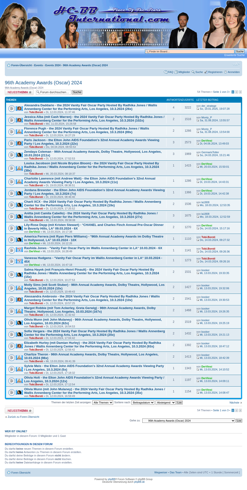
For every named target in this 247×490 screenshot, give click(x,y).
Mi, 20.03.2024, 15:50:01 (212, 166)
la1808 (205, 202)
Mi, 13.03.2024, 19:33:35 (212, 273)
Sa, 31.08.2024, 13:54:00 (213, 131)
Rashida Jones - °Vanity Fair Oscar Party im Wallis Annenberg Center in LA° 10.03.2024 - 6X (93, 248)
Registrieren (215, 72)
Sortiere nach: (134, 402)
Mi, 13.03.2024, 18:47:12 (212, 346)
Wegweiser (160, 472)
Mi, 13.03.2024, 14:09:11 (212, 381)
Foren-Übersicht (21, 65)
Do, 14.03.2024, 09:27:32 (213, 239)
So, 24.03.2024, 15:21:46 (213, 155)
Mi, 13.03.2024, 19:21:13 (212, 334)
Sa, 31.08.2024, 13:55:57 (213, 120)
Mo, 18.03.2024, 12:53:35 (213, 205)
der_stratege (208, 105)
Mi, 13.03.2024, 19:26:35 (212, 311)
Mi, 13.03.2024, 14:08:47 (212, 392)
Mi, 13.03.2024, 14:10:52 (212, 369)
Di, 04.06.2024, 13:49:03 (212, 143)
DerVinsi (206, 140)
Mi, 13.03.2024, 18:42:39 (212, 357)
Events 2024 (53, 65)
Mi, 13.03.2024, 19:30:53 (212, 299)
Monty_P (206, 117)
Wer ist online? (16, 431)
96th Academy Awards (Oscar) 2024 (85, 65)
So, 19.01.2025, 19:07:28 (213, 108)
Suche (199, 72)
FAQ (170, 72)
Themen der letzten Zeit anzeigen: (82, 402)
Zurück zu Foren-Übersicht (23, 416)
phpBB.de (139, 482)
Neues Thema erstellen (19, 92)
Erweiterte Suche (234, 55)
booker (205, 270)
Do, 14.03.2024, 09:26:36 (213, 251)
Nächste (234, 402)
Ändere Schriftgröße (236, 64)
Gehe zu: (135, 420)
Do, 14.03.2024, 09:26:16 (213, 261)
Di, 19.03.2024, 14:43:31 (212, 181)
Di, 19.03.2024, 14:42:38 (212, 193)
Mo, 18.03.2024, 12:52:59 (213, 216)
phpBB (111, 479)
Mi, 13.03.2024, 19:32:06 (212, 288)
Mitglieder (184, 72)
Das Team (176, 472)
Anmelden (234, 72)
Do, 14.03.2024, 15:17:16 (213, 228)
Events (38, 65)
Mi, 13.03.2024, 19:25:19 (212, 323)
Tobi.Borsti (36, 112)
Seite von (220, 91)
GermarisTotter (210, 152)
